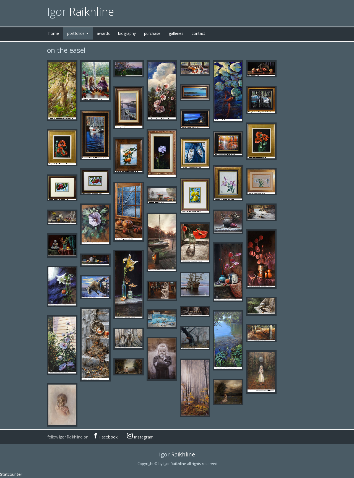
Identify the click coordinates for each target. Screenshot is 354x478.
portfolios (77, 33)
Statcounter (11, 474)
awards (103, 33)
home (53, 33)
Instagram (140, 436)
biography (127, 33)
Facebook (105, 436)
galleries (176, 33)
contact (198, 33)
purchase (152, 33)
